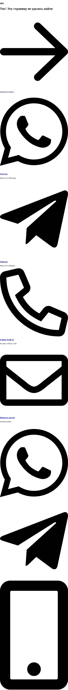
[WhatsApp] (34, 170)
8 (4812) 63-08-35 (7, 340)
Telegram (4, 262)
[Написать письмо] (34, 414)
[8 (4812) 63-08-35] (34, 336)
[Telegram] (34, 258)
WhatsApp (3, 174)
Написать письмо (7, 418)
